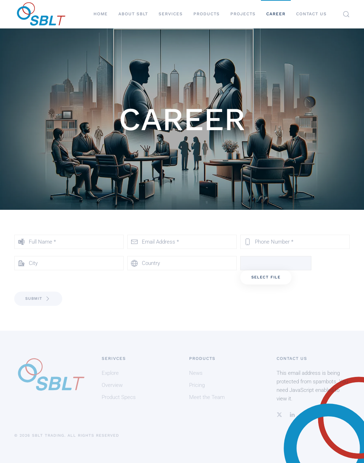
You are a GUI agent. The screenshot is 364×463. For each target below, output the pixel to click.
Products (206, 13)
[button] (346, 14)
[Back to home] (41, 14)
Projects (243, 13)
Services (171, 13)
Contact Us (311, 13)
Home (100, 13)
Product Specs (119, 397)
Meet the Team (207, 397)
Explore (110, 373)
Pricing (197, 385)
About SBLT (133, 13)
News (196, 373)
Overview (112, 385)
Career (275, 13)
